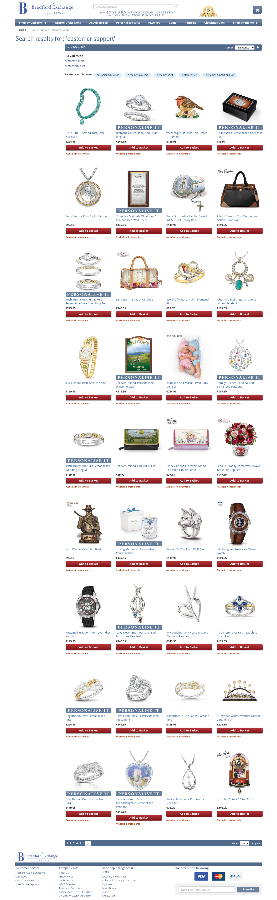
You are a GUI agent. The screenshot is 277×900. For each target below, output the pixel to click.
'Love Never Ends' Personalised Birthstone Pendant (136, 634)
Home (22, 29)
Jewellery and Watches (114, 876)
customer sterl (189, 74)
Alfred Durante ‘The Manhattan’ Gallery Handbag (237, 218)
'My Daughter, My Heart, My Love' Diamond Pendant (187, 634)
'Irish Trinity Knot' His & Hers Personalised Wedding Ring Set (86, 301)
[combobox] (136, 6)
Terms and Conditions (70, 888)
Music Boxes (109, 888)
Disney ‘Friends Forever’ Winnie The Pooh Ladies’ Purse (186, 468)
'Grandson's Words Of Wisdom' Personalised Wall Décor (136, 218)
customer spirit (165, 74)
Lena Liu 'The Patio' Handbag (134, 299)
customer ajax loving (108, 74)
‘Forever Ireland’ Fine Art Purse (135, 466)
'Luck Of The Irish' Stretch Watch (86, 383)
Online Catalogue (24, 880)
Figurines (107, 884)
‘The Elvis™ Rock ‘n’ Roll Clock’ (235, 799)
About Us (64, 872)
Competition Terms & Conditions (76, 891)
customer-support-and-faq (220, 74)
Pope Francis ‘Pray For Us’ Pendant (87, 216)
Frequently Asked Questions (30, 872)
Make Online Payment (27, 884)
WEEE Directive (67, 884)
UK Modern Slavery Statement (75, 895)
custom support (75, 66)
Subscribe (248, 889)
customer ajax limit (138, 74)
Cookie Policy (66, 880)
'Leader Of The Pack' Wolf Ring (185, 549)
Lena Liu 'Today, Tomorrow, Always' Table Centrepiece (239, 468)
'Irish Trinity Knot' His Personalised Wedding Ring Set (88, 468)
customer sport (74, 61)
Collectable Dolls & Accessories (119, 880)
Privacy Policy (66, 876)
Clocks (105, 891)
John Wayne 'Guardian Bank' (84, 549)
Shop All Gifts (109, 895)
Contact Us (21, 876)
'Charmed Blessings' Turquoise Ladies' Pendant (236, 301)
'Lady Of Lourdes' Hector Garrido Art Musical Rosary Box (187, 218)
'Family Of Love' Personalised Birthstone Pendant (235, 384)
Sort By (229, 47)
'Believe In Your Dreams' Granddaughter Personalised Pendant (134, 803)
